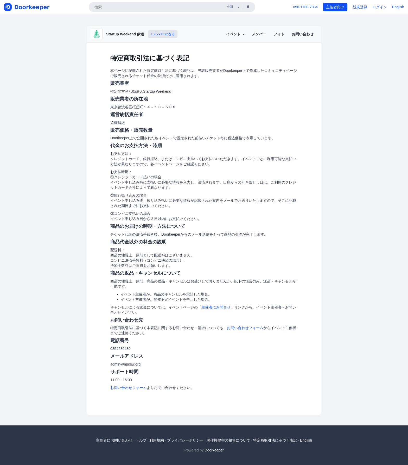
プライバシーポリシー (185, 440)
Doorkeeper (214, 450)
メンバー (259, 34)
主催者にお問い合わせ (114, 440)
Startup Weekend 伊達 (125, 34)
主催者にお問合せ (216, 307)
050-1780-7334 (305, 7)
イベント (235, 34)
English (398, 7)
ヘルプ (141, 440)
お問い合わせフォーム (245, 328)
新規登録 (360, 7)
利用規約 (156, 440)
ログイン (379, 7)
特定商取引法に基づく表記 (275, 440)
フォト (278, 34)
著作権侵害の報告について (228, 440)
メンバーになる (163, 34)
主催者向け (335, 7)
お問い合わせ (303, 34)
